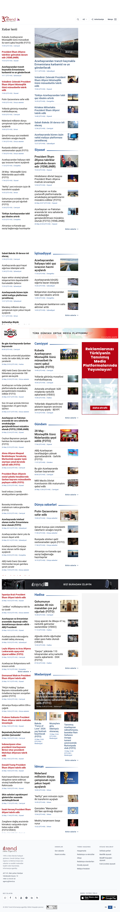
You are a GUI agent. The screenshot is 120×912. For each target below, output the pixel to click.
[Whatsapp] (5, 898)
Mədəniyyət (43, 674)
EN (106, 907)
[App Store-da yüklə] (89, 897)
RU (115, 907)
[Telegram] (26, 898)
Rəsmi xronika (60, 854)
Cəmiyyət (41, 343)
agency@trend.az (9, 881)
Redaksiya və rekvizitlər (85, 854)
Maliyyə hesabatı (83, 869)
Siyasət (40, 150)
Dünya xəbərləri (46, 504)
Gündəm (41, 424)
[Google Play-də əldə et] (109, 897)
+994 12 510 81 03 (9, 879)
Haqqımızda (81, 851)
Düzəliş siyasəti (82, 865)
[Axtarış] (78, 19)
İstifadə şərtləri (105, 851)
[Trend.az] (11, 19)
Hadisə (39, 594)
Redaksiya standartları (85, 861)
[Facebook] (10, 898)
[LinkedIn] (32, 898)
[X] (16, 898)
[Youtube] (21, 898)
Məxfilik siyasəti (105, 854)
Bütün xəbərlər (70, 229)
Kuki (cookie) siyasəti (107, 864)
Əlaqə (79, 858)
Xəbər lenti (9, 29)
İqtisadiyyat (43, 253)
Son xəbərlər (59, 851)
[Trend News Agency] (9, 849)
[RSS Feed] (37, 898)
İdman (39, 766)
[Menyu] (112, 19)
